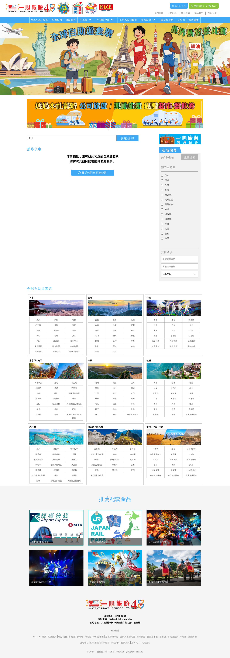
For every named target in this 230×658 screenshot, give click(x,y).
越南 (56, 409)
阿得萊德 (56, 454)
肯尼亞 (173, 470)
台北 (97, 320)
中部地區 (74, 346)
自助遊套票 (167, 20)
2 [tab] (112, 129)
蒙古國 (173, 454)
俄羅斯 (191, 409)
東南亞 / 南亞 (35, 360)
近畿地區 (38, 352)
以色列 (191, 454)
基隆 (97, 352)
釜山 (173, 320)
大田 (155, 330)
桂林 (115, 409)
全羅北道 (191, 341)
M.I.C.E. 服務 (39, 20)
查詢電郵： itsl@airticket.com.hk (115, 619)
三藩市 (97, 460)
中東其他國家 (155, 475)
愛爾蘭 (155, 414)
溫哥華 (97, 449)
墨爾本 (56, 449)
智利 (133, 470)
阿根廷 (115, 470)
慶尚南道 (191, 346)
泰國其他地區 (74, 393)
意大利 (173, 388)
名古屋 (38, 325)
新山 (38, 404)
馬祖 (115, 352)
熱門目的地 (168, 167)
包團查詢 (57, 20)
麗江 (97, 409)
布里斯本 (74, 449)
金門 (115, 336)
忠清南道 (173, 341)
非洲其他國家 (191, 475)
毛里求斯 (173, 460)
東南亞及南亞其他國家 (74, 416)
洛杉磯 (133, 454)
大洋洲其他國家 (74, 481)
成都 (97, 399)
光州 (191, 325)
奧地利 (173, 399)
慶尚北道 (173, 346)
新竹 (115, 341)
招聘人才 (135, 642)
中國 (90, 360)
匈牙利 (191, 399)
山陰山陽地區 (74, 352)
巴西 (133, 465)
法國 (173, 383)
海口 (97, 414)
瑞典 (155, 409)
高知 (74, 336)
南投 (133, 330)
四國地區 (56, 352)
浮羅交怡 (56, 404)
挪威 (191, 404)
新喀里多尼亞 (56, 481)
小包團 (181, 20)
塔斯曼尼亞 (38, 460)
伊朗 (173, 465)
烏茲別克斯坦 (155, 454)
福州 (115, 414)
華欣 (38, 393)
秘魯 (97, 470)
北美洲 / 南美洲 (95, 427)
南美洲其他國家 (97, 475)
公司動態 (172, 13)
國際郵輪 (194, 20)
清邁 (56, 388)
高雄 (133, 320)
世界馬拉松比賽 (128, 20)
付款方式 (212, 13)
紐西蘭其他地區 (38, 475)
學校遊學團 (103, 20)
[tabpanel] (115, 113)
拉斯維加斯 (115, 460)
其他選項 (166, 252)
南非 (155, 465)
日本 (31, 297)
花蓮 (97, 330)
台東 (115, 325)
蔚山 (173, 330)
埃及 (173, 449)
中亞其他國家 (173, 475)
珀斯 (74, 454)
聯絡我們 (199, 13)
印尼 (38, 409)
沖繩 (38, 330)
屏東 (115, 330)
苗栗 (133, 341)
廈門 (133, 393)
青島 (133, 404)
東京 (38, 320)
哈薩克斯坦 (191, 449)
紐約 (115, 454)
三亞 (97, 393)
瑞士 (191, 388)
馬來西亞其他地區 (74, 404)
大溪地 (74, 475)
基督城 (38, 470)
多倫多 (115, 449)
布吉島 (74, 383)
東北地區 (38, 346)
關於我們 (185, 13)
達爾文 (74, 460)
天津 (133, 409)
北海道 (56, 341)
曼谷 (56, 383)
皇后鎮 (74, 470)
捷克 (173, 409)
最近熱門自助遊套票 (94, 172)
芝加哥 (133, 460)
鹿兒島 (56, 330)
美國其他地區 (97, 465)
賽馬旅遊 (146, 20)
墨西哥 (115, 465)
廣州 (115, 388)
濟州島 (191, 320)
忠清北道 (155, 341)
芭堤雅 (74, 388)
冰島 (155, 404)
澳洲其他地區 (56, 465)
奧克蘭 (74, 465)
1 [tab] (108, 129)
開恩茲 (38, 454)
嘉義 (133, 346)
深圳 (133, 388)
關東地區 (56, 346)
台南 (97, 325)
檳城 (74, 399)
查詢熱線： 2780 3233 (204, 6)
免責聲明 (146, 642)
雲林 (115, 346)
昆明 (115, 404)
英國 (155, 383)
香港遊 (162, 636)
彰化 (97, 346)
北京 (115, 383)
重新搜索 (189, 157)
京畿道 (173, 336)
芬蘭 (155, 399)
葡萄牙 (173, 393)
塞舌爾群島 (191, 460)
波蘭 (173, 414)
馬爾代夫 (38, 383)
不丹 (74, 409)
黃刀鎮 (133, 449)
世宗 (191, 330)
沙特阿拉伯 (191, 470)
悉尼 (38, 449)
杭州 (115, 393)
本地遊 (83, 20)
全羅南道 (155, 346)
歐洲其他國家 (191, 414)
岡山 (38, 341)
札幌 (74, 320)
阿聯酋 (155, 449)
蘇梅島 (38, 388)
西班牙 (155, 393)
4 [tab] (121, 129)
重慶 (115, 399)
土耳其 (155, 460)
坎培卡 (38, 465)
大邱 (173, 325)
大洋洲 (32, 427)
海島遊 (88, 636)
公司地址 (159, 13)
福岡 (56, 325)
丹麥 (173, 404)
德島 (56, 336)
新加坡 (38, 399)
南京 (97, 404)
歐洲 (149, 360)
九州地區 (74, 341)
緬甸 (56, 414)
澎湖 (97, 336)
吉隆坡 (56, 399)
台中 (115, 320)
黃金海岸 (56, 460)
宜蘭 (133, 325)
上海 (133, 383)
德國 (191, 383)
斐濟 (56, 475)
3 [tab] (117, 129)
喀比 (56, 393)
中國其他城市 (132, 414)
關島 (38, 481)
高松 (38, 336)
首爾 (155, 320)
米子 (74, 330)
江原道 (191, 336)
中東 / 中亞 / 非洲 (155, 427)
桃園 (97, 341)
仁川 (155, 325)
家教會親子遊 (111, 636)
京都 (74, 325)
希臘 (191, 393)
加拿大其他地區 (97, 454)
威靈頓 (56, 470)
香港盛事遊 (152, 636)
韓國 (149, 297)
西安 (133, 399)
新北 (133, 336)
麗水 (155, 336)
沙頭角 (80, 636)
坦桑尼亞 (155, 470)
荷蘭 (155, 388)
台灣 (90, 297)
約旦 (191, 465)
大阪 (56, 320)
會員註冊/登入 (179, 6)
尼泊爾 (38, 414)
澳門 (97, 383)
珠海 (97, 388)
